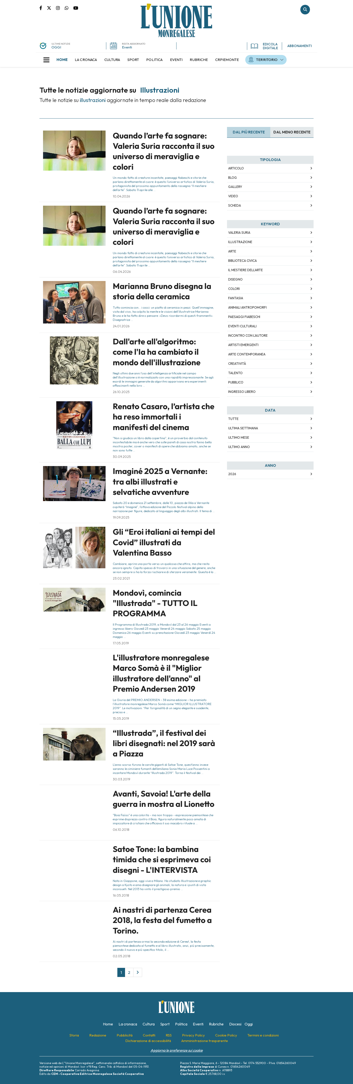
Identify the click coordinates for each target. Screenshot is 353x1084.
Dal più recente (249, 132)
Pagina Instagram (60, 7)
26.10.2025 (121, 392)
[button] (46, 60)
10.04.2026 (121, 196)
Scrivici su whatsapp (69, 7)
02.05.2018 (121, 956)
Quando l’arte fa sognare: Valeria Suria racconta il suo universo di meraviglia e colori (163, 151)
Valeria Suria (239, 232)
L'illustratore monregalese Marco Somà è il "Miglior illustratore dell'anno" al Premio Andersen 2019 (161, 673)
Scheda (234, 205)
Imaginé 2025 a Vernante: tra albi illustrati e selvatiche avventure (160, 481)
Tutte (233, 419)
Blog (232, 177)
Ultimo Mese (238, 437)
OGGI (56, 47)
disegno (235, 279)
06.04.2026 (122, 272)
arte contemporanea (246, 354)
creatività (237, 363)
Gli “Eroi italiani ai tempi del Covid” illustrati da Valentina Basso (164, 542)
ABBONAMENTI (299, 46)
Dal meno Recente (291, 132)
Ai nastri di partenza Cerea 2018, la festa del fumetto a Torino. (162, 920)
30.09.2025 (122, 457)
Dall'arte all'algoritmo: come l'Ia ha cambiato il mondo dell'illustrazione (157, 351)
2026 (232, 474)
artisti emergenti (243, 345)
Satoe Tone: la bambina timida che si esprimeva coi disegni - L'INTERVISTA (162, 859)
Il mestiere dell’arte (245, 270)
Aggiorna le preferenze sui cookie (177, 1050)
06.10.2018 (121, 829)
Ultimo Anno (239, 447)
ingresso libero (242, 391)
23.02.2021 (121, 578)
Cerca (305, 9)
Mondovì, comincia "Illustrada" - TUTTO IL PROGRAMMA (155, 603)
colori (234, 289)
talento (235, 373)
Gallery (235, 187)
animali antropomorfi (247, 307)
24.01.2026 (121, 326)
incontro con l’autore (248, 335)
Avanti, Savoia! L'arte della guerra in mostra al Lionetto (163, 799)
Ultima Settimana (243, 428)
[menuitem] (62, 60)
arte (232, 251)
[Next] (137, 972)
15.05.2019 (121, 718)
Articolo (236, 168)
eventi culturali (242, 326)
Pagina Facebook (43, 7)
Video (233, 196)
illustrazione (240, 242)
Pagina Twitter (51, 7)
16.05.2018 (121, 895)
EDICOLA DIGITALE (264, 46)
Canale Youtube (75, 7)
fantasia (235, 298)
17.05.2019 (121, 643)
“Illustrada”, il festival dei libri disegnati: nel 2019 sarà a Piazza (164, 743)
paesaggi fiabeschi (244, 317)
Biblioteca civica (242, 260)
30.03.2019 (121, 779)
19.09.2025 (121, 517)
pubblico (235, 382)
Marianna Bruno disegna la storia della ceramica (162, 291)
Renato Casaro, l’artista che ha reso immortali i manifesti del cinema (163, 416)
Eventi (127, 47)
